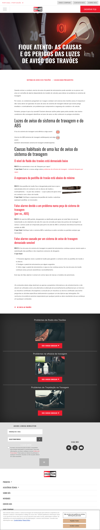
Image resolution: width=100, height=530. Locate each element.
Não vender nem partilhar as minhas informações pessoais (74, 515)
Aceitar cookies (74, 526)
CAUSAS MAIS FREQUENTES (63, 80)
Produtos (7, 482)
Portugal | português (11, 3)
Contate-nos (7, 504)
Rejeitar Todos (74, 521)
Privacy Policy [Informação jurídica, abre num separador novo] (26, 520)
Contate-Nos (79, 3)
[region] (50, 520)
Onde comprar (65, 3)
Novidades (6, 498)
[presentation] (22, 462)
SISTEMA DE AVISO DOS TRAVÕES (39, 80)
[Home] (38, 9)
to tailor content (25, 445)
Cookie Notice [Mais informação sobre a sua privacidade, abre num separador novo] (18, 520)
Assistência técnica (11, 487)
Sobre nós (92, 3)
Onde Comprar (8, 509)
